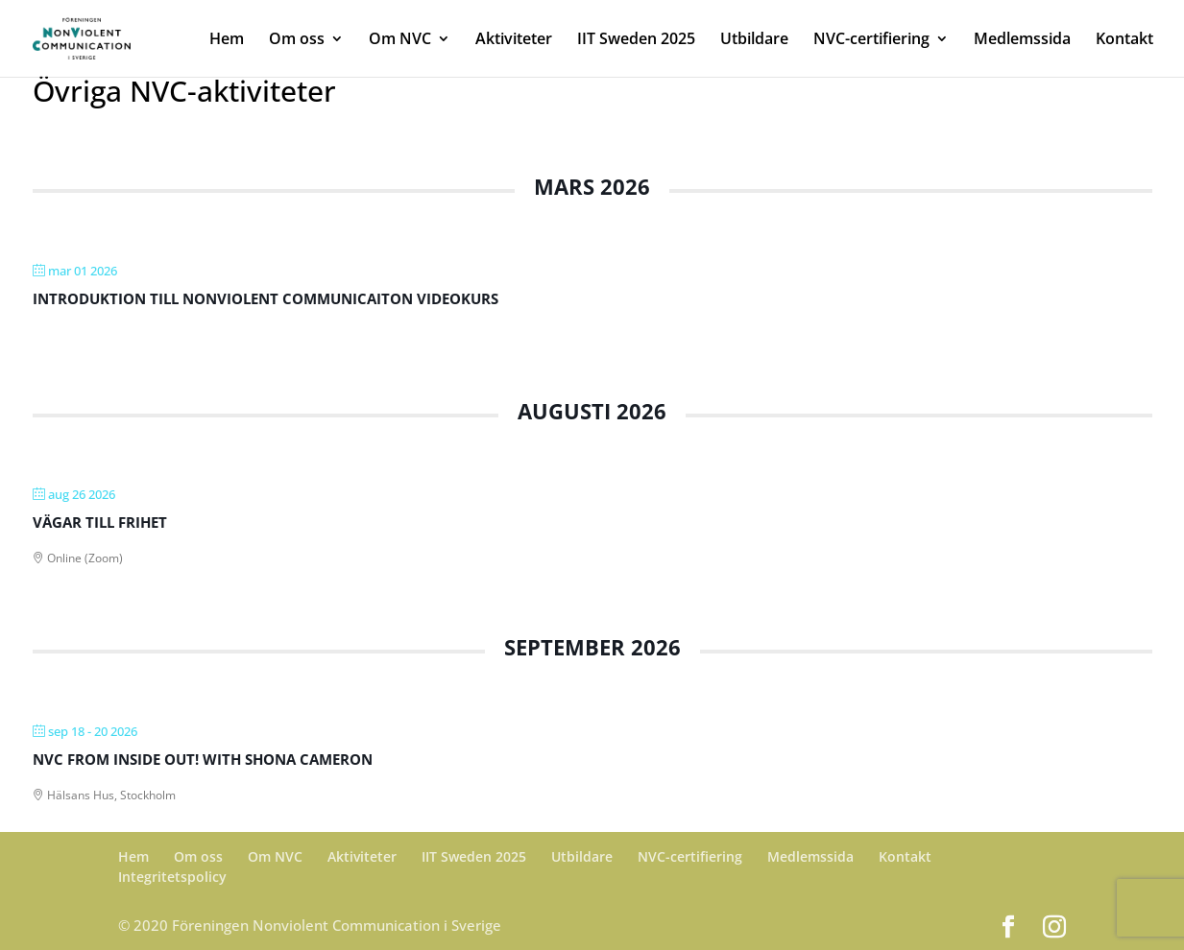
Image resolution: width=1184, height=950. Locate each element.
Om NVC (400, 40)
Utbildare (754, 40)
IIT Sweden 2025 (636, 40)
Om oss (297, 40)
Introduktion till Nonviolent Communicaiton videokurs (265, 298)
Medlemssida (1022, 40)
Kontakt (1124, 40)
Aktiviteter (513, 40)
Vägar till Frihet (100, 522)
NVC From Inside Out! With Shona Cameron (203, 759)
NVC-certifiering (871, 40)
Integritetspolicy (172, 876)
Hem (226, 40)
